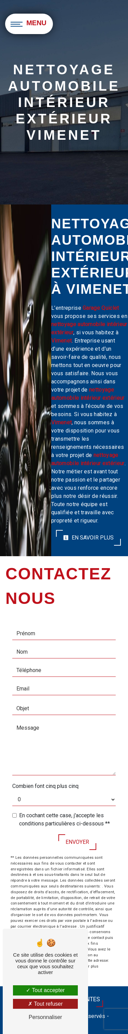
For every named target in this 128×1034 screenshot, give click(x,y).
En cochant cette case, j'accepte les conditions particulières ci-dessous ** (64, 819)
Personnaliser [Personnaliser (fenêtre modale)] (45, 1017)
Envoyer (77, 842)
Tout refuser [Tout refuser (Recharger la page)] (45, 1004)
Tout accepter (45, 990)
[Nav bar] (29, 24)
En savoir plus (88, 537)
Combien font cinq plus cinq (45, 786)
